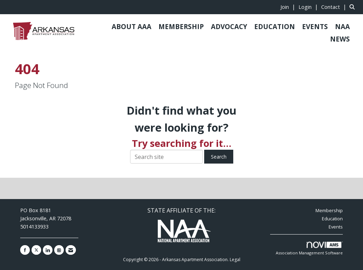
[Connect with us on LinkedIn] (47, 250)
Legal (235, 260)
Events (336, 227)
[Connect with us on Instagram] (59, 250)
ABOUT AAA (131, 26)
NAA (342, 26)
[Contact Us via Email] (71, 250)
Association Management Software (309, 248)
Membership (329, 210)
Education (332, 218)
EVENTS (315, 26)
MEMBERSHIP (181, 26)
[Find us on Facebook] (25, 250)
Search (219, 156)
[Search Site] (354, 7)
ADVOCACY (229, 26)
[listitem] (288, 7)
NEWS (340, 38)
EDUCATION (274, 26)
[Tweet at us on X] (36, 250)
